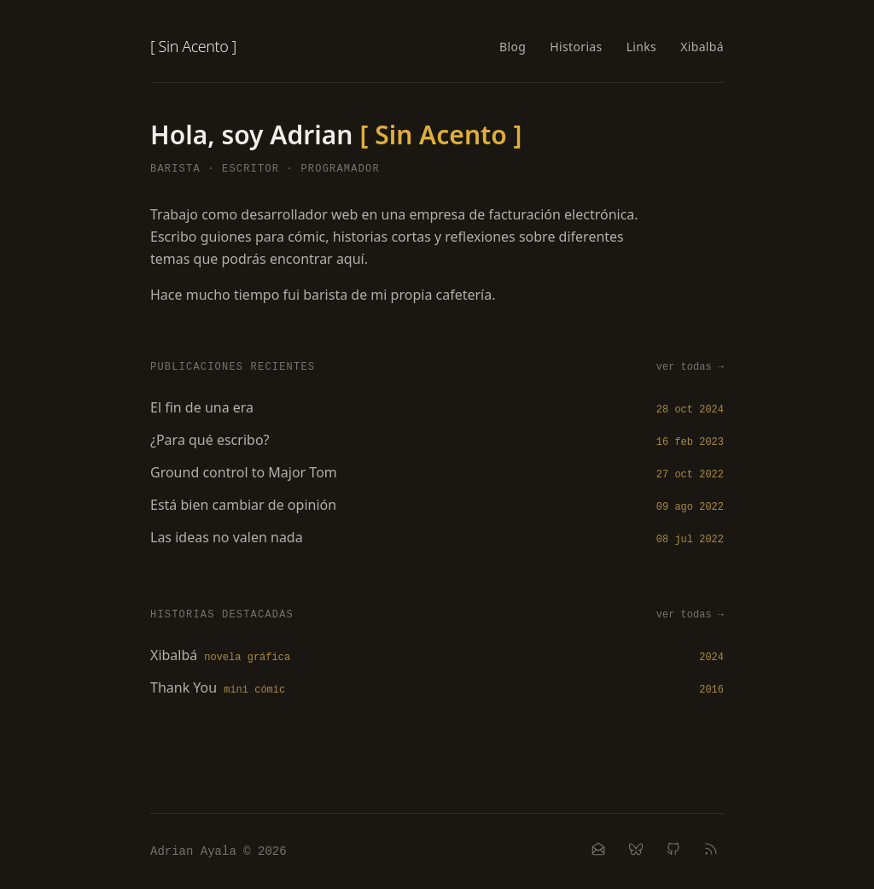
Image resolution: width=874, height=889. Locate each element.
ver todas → (690, 367)
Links (641, 46)
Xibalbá (702, 46)
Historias (576, 46)
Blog (512, 46)
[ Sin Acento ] (193, 46)
